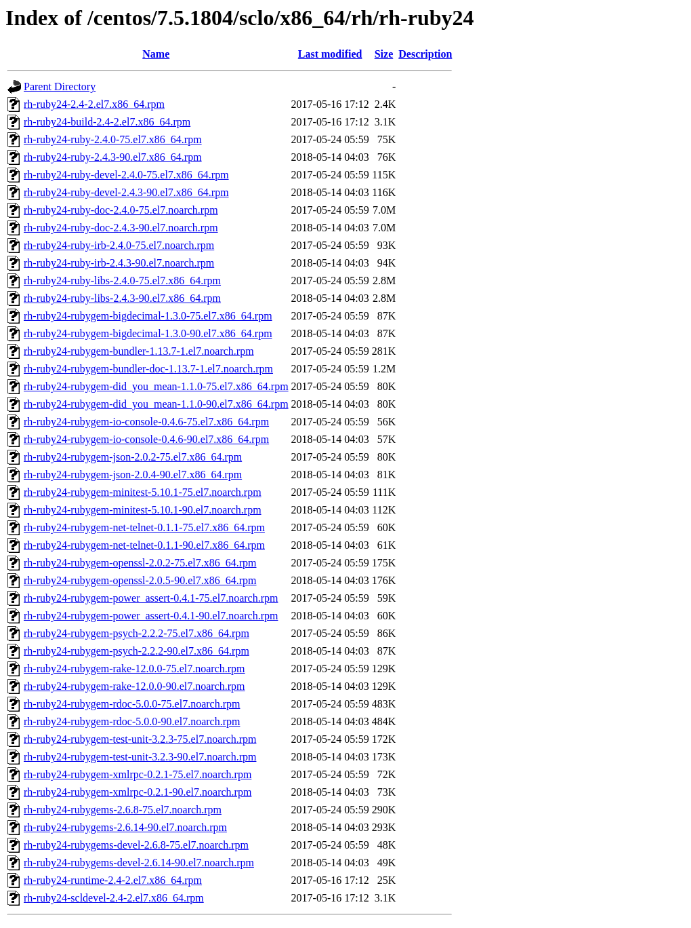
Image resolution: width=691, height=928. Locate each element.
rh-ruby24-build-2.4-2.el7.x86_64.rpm (107, 122)
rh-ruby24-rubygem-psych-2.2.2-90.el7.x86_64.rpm (136, 651)
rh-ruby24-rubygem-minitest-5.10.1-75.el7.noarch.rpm (142, 492)
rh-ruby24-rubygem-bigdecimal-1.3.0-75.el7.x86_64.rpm (148, 316)
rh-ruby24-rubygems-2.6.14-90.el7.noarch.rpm (125, 827)
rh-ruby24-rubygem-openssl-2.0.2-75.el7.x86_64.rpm (140, 562)
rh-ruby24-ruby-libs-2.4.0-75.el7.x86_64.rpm (122, 280)
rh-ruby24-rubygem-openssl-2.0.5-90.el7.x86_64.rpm (140, 580)
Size (384, 54)
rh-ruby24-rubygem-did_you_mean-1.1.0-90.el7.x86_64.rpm (156, 404)
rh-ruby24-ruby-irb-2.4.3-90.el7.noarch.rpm (119, 263)
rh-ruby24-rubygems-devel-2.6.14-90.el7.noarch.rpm (139, 862)
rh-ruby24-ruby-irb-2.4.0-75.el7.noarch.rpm (119, 245)
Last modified (330, 54)
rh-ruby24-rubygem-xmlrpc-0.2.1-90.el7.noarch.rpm (137, 792)
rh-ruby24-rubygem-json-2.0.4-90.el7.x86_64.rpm (133, 474)
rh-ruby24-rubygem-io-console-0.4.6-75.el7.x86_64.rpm (146, 421)
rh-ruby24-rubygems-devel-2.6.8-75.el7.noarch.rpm (136, 845)
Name (155, 54)
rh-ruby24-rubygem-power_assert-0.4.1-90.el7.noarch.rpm (151, 615)
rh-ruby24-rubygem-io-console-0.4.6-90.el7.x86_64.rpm (146, 439)
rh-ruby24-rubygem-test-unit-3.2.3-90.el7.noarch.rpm (140, 756)
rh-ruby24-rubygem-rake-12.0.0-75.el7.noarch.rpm (134, 668)
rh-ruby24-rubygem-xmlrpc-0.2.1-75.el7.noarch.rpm (137, 774)
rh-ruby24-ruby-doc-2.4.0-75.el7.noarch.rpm (121, 210)
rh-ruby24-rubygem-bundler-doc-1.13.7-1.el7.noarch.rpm (148, 368)
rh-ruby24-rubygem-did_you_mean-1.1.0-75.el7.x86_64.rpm (156, 386)
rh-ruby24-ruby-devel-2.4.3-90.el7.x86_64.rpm (126, 192)
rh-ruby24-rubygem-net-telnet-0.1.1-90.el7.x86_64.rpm (144, 545)
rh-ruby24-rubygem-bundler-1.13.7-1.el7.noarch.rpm (139, 351)
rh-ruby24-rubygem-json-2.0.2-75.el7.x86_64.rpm (133, 457)
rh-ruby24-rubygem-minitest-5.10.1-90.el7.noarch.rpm (142, 510)
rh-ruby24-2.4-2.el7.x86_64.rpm (94, 104)
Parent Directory (60, 86)
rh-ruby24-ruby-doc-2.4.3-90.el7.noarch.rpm (121, 227)
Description (425, 54)
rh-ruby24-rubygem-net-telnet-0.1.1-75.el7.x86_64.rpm (144, 527)
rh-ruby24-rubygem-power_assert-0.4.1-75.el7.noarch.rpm (151, 598)
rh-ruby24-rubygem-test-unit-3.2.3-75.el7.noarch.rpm (140, 739)
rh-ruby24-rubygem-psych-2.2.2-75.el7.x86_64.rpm (136, 633)
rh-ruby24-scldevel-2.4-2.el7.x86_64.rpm (114, 898)
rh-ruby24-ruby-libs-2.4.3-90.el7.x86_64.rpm (122, 298)
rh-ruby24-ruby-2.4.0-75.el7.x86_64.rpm (113, 139)
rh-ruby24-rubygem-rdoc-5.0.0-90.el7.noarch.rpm (132, 721)
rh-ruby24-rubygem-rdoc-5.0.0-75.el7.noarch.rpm (132, 704)
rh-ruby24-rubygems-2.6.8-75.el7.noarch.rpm (123, 809)
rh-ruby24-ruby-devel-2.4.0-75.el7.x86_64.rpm (126, 174)
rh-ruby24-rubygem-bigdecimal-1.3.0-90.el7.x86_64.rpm (148, 333)
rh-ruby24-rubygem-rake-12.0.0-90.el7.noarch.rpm (134, 686)
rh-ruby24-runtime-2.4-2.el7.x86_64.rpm (113, 880)
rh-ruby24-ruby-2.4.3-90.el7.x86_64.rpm (113, 157)
